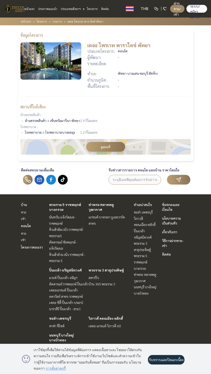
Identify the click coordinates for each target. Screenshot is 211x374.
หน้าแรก (29, 9)
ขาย (23, 212)
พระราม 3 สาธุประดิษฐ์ (106, 270)
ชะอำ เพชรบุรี (60, 318)
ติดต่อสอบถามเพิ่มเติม (37, 170)
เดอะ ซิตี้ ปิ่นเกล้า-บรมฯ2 (66, 302)
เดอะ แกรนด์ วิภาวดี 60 (105, 326)
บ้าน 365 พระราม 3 (102, 284)
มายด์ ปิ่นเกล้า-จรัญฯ (63, 277)
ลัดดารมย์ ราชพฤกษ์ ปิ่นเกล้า (68, 284)
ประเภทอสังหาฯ (72, 9)
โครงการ (92, 9)
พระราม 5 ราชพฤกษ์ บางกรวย (140, 261)
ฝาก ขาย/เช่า (177, 8)
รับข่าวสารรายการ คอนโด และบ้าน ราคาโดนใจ (144, 170)
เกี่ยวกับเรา (169, 232)
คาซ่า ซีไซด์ (56, 326)
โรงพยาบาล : (29, 126)
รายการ (57, 21)
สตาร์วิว (94, 277)
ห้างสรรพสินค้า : (31, 114)
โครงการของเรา (32, 247)
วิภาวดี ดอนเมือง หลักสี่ (106, 318)
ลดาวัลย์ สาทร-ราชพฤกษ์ (66, 296)
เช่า (23, 218)
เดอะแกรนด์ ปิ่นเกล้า (63, 290)
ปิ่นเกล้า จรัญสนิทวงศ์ (65, 270)
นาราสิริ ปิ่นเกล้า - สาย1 (65, 309)
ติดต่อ (105, 9)
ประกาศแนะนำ (47, 9)
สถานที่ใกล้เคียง (33, 106)
